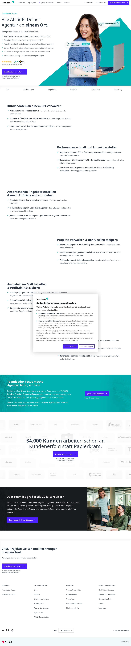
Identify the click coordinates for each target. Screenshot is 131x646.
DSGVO (101, 603)
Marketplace (39, 603)
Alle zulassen (70, 346)
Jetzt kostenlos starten (119, 3)
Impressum (103, 608)
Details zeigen (87, 346)
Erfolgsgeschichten (41, 599)
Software (22, 3)
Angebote (52, 89)
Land (55, 630)
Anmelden (88, 3)
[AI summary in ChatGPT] (12, 630)
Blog (36, 590)
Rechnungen (28, 89)
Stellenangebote (72, 608)
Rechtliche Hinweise (106, 590)
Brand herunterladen (74, 603)
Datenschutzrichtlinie (107, 594)
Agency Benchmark (46, 3)
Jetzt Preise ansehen (97, 394)
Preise (59, 3)
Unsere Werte (71, 594)
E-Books (37, 594)
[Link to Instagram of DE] (7, 630)
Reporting (118, 89)
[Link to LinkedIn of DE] (3, 630)
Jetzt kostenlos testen (14, 72)
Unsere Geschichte (73, 590)
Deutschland (101, 3)
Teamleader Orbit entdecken (22, 520)
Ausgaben (95, 89)
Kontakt (66, 3)
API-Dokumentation (41, 617)
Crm (7, 89)
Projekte (73, 89)
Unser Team (71, 599)
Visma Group (125, 642)
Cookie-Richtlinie (72, 341)
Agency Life (32, 3)
